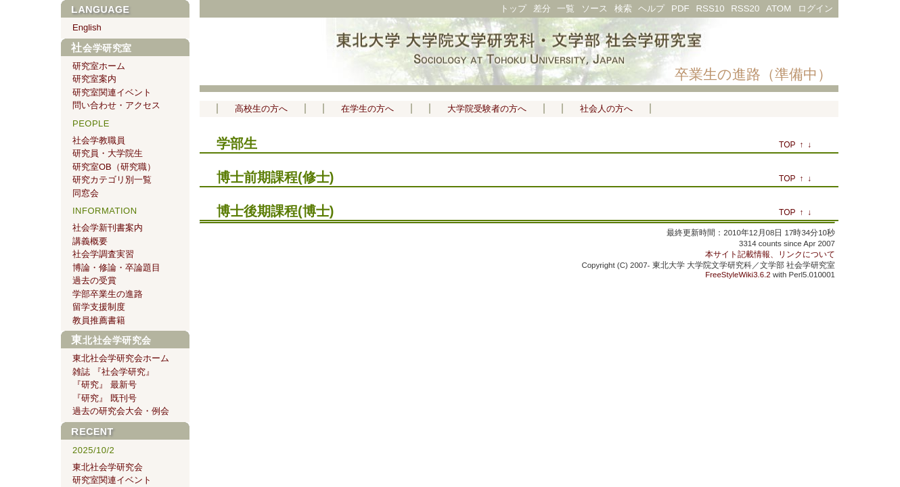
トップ (513, 8)
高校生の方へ (261, 108)
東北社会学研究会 (111, 340)
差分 (542, 8)
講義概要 (90, 241)
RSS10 (710, 8)
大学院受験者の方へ (486, 108)
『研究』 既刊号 (104, 398)
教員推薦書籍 (98, 320)
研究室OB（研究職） (114, 167)
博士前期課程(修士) (275, 177)
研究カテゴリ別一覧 (112, 180)
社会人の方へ (606, 108)
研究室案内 (94, 79)
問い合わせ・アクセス (116, 105)
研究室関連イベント (112, 92)
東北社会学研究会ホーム (120, 358)
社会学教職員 (98, 140)
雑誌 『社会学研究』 (113, 372)
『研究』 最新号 (104, 384)
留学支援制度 (98, 307)
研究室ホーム (98, 66)
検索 (623, 8)
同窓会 (85, 193)
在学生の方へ (367, 108)
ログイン (815, 8)
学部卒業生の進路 (107, 294)
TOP (787, 144)
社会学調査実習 (103, 254)
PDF (680, 8)
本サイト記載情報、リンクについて (770, 254)
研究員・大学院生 (107, 153)
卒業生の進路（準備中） (753, 74)
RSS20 (745, 8)
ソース (594, 8)
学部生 (237, 143)
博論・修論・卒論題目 (116, 267)
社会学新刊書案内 (107, 228)
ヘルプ (651, 8)
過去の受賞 (94, 280)
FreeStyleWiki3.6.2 (738, 275)
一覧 (566, 8)
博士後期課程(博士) (275, 211)
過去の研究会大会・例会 (120, 411)
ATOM (778, 8)
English (87, 27)
